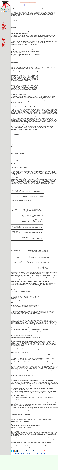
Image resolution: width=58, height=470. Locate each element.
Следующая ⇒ (43, 453)
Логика (3, 24)
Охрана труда (4, 29)
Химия (3, 43)
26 (37, 453)
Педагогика (3, 30)
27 (39, 453)
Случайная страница (30, 456)
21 (27, 453)
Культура (3, 22)
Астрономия (4, 14)
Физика (3, 40)
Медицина (3, 26)
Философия (3, 41)
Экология (3, 45)
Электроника (4, 47)
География (3, 16)
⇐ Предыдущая (16, 453)
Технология (3, 39)
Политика (3, 31)
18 (21, 453)
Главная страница (25, 456)
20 (25, 453)
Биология (3, 15)
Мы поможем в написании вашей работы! (41, 450)
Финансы (3, 42)
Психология (3, 33)
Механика (3, 27)
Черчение (3, 44)
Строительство (4, 38)
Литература (3, 23)
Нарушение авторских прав (52, 450)
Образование (4, 28)
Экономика (3, 46)
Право (3, 32)
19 (23, 453)
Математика (4, 25)
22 (29, 453)
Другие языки (4, 17)
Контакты (34, 456)
